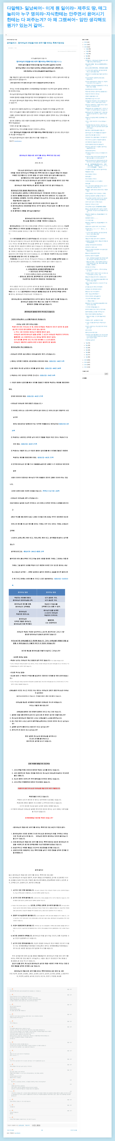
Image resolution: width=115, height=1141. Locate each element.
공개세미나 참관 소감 (91, 247)
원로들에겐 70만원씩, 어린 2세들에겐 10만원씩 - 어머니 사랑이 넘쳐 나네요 (96, 101)
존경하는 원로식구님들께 (92, 255)
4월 (87, 350)
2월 (87, 354)
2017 (85, 44)
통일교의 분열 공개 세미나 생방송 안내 (95, 277)
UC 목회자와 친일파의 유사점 (93, 142)
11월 (87, 51)
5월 (87, 347)
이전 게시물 (73, 1130)
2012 (85, 367)
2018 (85, 42)
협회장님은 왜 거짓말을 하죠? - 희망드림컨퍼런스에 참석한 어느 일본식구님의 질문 (96, 114)
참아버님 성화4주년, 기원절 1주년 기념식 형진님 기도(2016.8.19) (96, 105)
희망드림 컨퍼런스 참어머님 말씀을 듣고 (96, 91)
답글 (68, 989)
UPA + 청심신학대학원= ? (92, 294)
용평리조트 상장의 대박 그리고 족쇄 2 (95, 226)
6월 (87, 345)
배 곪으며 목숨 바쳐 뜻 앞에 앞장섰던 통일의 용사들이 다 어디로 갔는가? (96, 157)
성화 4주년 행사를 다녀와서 (92, 135)
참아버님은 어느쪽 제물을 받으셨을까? (95, 132)
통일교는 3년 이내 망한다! (92, 291)
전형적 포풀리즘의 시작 (91, 96)
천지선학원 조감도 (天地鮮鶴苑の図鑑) (95, 206)
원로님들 (87, 183)
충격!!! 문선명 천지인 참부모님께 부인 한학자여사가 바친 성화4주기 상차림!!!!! (96, 161)
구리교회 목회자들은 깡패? (92, 298)
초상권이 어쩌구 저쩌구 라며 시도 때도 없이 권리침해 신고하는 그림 (96, 273)
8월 (87, 58)
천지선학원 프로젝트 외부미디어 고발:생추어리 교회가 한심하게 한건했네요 (96, 198)
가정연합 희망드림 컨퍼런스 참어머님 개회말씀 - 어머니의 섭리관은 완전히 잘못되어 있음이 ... (96, 126)
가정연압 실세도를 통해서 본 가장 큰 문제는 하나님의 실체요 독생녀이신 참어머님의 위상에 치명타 (96, 336)
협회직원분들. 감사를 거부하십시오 (94, 311)
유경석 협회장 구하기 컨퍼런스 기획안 (95, 193)
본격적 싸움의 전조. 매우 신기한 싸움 (95, 309)
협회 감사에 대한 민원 (91, 332)
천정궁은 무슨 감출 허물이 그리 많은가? (96, 137)
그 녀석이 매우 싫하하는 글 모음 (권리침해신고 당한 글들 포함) (96, 71)
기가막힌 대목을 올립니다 (92, 307)
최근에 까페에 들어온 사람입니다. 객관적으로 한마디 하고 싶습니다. (96, 82)
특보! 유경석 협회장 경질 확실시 (94, 314)
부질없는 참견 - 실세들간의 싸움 (94, 320)
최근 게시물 (10, 1130)
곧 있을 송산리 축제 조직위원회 (93, 287)
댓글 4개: (27, 1125)
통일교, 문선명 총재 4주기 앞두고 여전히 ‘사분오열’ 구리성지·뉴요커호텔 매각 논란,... (96, 210)
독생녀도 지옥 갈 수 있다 (92, 204)
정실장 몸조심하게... (90, 150)
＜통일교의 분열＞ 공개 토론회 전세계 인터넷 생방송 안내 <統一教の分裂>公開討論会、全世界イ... (96, 263)
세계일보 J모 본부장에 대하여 (93, 289)
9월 (87, 56)
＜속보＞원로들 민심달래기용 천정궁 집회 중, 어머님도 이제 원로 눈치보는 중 (96, 258)
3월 (87, 352)
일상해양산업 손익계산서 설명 (93, 89)
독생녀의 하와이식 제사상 (92, 94)
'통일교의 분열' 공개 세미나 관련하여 (95, 238)
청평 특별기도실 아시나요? (92, 98)
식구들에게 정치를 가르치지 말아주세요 (96, 169)
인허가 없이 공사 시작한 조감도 (93, 202)
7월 (87, 343)
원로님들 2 (88, 176)
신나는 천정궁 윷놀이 (91, 236)
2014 (85, 362)
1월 (87, 357)
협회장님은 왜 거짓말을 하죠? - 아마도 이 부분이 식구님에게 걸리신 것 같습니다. (96, 109)
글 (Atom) (17, 1133)
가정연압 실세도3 (90, 340)
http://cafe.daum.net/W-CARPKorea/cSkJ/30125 (67, 51)
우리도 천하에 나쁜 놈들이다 (93, 296)
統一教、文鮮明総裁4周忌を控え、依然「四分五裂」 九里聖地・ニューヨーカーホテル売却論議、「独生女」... (96, 166)
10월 (87, 53)
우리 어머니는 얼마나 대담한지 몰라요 (95, 139)
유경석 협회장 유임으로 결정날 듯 (94, 144)
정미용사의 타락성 (90, 267)
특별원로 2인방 (89, 171)
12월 (87, 49)
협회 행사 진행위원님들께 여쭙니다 (94, 130)
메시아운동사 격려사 (91, 174)
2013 (85, 364)
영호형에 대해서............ (91, 218)
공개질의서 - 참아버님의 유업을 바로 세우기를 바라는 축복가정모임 (35, 43)
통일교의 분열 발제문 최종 (92, 253)
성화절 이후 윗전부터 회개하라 (93, 245)
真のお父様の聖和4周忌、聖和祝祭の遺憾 (96, 68)
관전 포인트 (88, 330)
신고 (71, 989)
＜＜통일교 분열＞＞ (91, 301)
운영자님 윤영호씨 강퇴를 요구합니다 (95, 195)
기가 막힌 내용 (89, 220)
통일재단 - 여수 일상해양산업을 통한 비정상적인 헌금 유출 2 (96, 280)
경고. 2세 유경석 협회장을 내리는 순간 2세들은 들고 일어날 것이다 (96, 186)
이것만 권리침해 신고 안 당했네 (93, 181)
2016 (85, 47)
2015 (85, 360)
